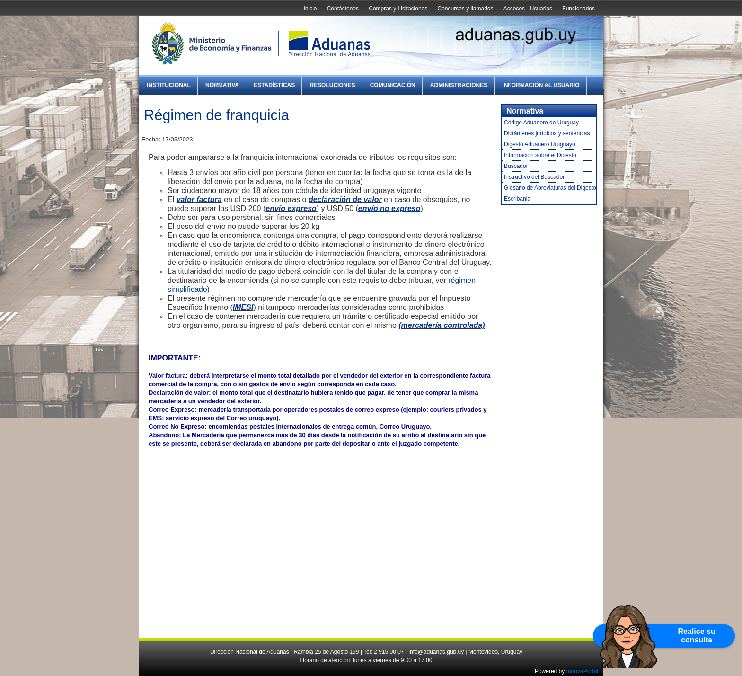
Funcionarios (578, 8)
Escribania (517, 198)
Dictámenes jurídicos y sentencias (547, 133)
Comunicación (392, 85)
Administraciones (458, 85)
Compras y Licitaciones (398, 8)
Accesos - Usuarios (528, 8)
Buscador (516, 166)
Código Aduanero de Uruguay (541, 122)
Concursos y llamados (465, 8)
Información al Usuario (540, 85)
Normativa (222, 85)
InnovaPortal (582, 671)
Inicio (310, 8)
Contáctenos (343, 8)
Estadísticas (274, 85)
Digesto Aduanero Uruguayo (539, 144)
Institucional (169, 85)
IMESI (243, 307)
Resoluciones (332, 85)
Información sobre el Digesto (540, 155)
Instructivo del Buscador (534, 177)
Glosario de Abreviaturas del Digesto (550, 187)
